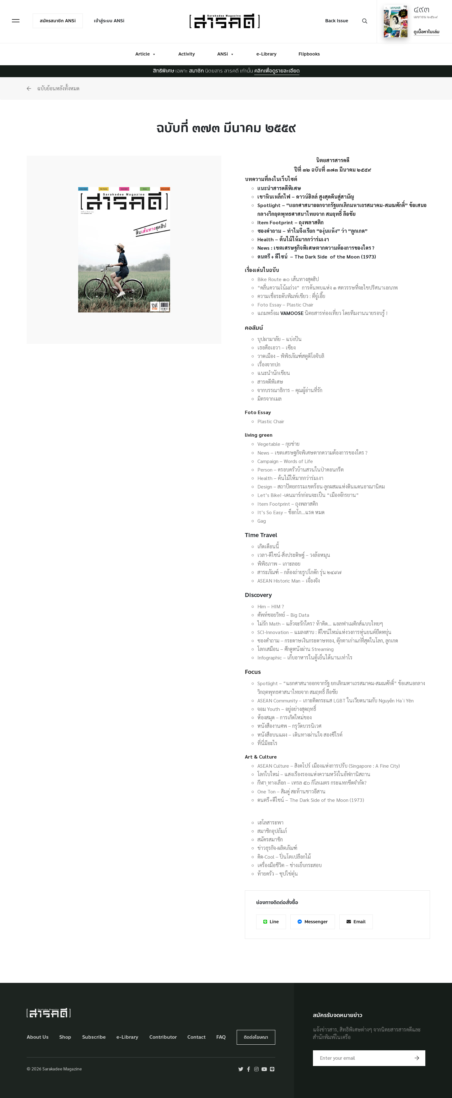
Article (145, 54)
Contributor (163, 1037)
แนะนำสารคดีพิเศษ (279, 188)
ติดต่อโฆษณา (256, 1037)
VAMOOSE (292, 313)
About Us (38, 1037)
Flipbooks (309, 54)
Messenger (313, 922)
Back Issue (336, 21)
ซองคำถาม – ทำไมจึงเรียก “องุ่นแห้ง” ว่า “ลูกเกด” (312, 230)
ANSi (225, 54)
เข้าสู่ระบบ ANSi (109, 21)
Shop (65, 1037)
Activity (186, 54)
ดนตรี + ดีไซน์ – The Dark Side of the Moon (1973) (316, 256)
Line (271, 922)
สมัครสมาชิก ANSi (58, 21)
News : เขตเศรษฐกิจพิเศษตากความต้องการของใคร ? (315, 247)
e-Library (266, 54)
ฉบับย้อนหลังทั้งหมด (53, 88)
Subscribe (94, 1037)
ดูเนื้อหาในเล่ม (426, 32)
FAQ (221, 1037)
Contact (196, 1037)
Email (356, 922)
